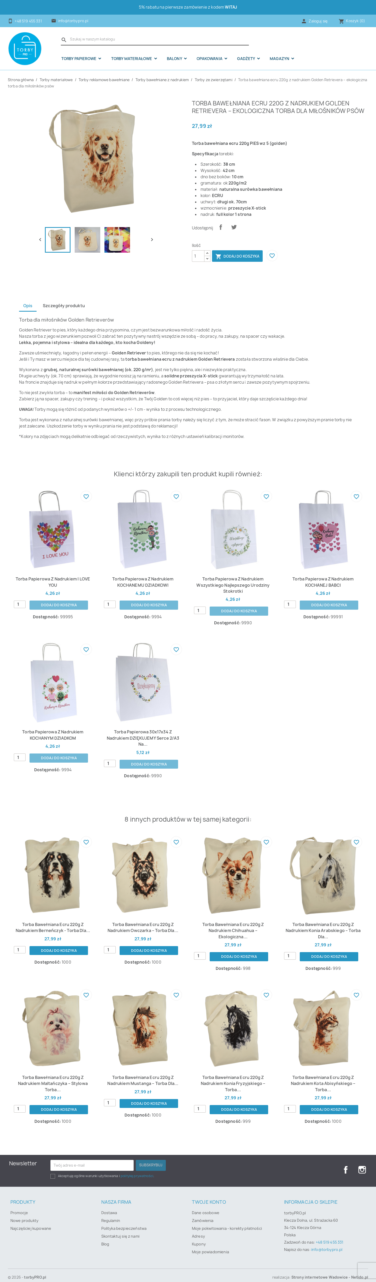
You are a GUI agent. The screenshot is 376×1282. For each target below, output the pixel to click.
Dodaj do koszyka (237, 256)
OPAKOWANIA (210, 58)
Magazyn (280, 58)
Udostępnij (220, 227)
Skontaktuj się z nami (120, 1230)
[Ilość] (198, 256)
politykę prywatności (137, 1170)
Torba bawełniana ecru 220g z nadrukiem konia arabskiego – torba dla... (323, 925)
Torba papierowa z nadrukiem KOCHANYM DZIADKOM (53, 735)
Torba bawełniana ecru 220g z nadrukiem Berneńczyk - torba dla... (53, 922)
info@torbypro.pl (73, 21)
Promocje (19, 1207)
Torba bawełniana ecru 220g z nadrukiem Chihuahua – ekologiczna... (233, 922)
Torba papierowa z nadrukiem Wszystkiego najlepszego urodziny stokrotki (233, 585)
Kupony (199, 1238)
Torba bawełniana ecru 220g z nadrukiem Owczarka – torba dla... (143, 922)
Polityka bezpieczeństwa (124, 1222)
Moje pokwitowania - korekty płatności (227, 1222)
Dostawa (109, 1207)
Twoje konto (209, 1196)
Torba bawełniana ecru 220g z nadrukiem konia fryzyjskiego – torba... (233, 1075)
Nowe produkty (24, 1215)
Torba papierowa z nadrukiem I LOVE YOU (53, 582)
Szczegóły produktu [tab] (64, 305)
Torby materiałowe (132, 58)
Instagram (362, 1164)
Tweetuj (234, 227)
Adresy (198, 1230)
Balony (175, 58)
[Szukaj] (155, 39)
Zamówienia (203, 1215)
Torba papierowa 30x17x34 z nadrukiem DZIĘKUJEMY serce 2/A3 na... (143, 735)
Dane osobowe (205, 1207)
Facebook (345, 1164)
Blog (105, 1238)
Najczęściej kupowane (30, 1222)
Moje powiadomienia (210, 1246)
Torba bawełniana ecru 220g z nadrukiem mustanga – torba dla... (143, 1075)
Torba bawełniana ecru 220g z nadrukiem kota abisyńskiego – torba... (323, 1075)
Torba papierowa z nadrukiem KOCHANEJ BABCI (323, 582)
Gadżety (246, 58)
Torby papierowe (79, 58)
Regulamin (110, 1215)
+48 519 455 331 (329, 1236)
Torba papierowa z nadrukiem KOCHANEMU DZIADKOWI (143, 582)
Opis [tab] (28, 305)
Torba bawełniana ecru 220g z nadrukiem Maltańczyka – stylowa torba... (53, 1078)
